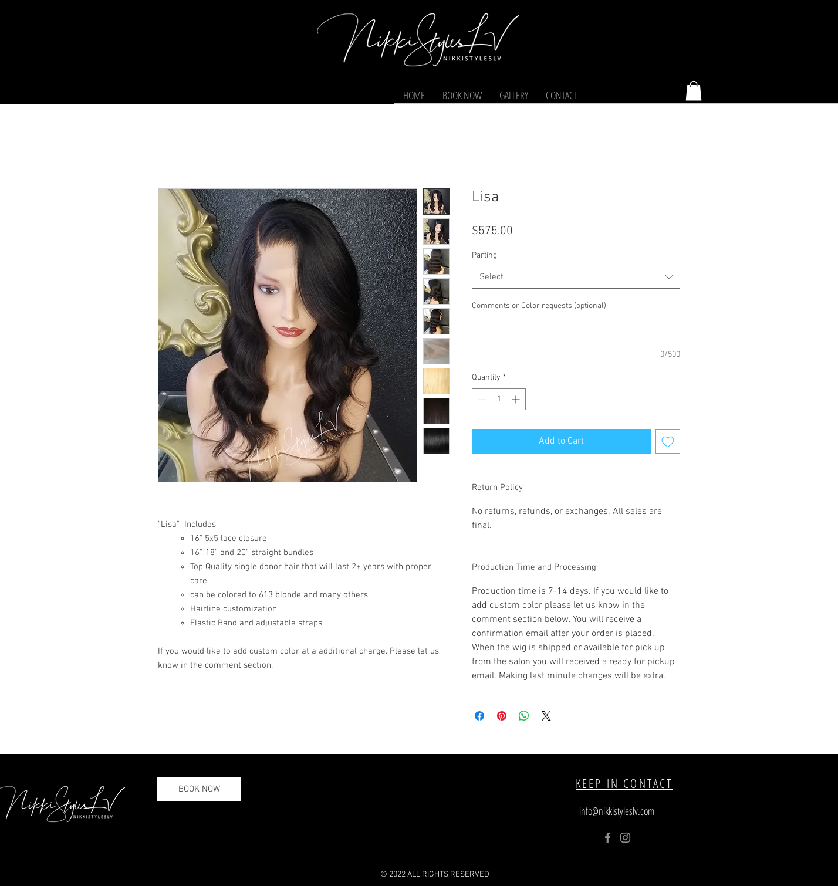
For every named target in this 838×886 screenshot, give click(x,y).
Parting (484, 256)
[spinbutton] (498, 399)
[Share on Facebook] (479, 716)
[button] (693, 90)
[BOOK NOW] (199, 789)
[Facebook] (607, 837)
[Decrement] (481, 399)
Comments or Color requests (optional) (539, 306)
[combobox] (576, 277)
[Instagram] (625, 837)
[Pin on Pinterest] (502, 716)
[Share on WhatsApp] (524, 716)
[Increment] (516, 399)
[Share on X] (546, 716)
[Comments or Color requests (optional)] (576, 330)
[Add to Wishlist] (667, 441)
